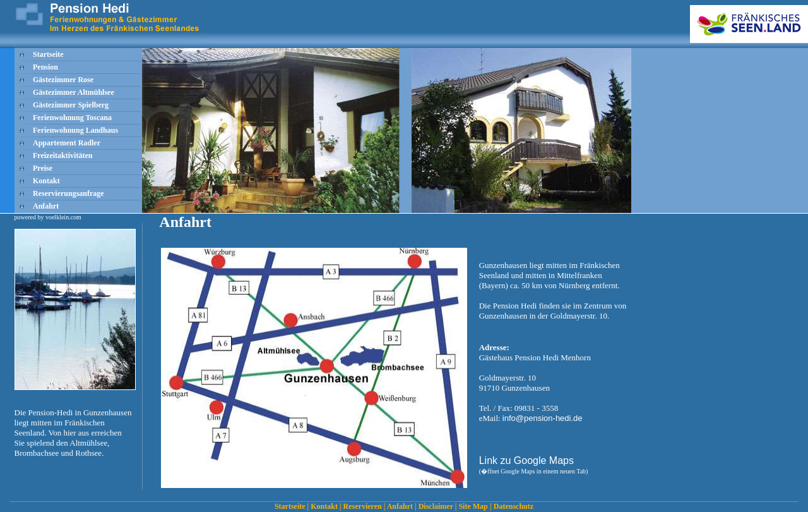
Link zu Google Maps (526, 460)
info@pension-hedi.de (542, 418)
